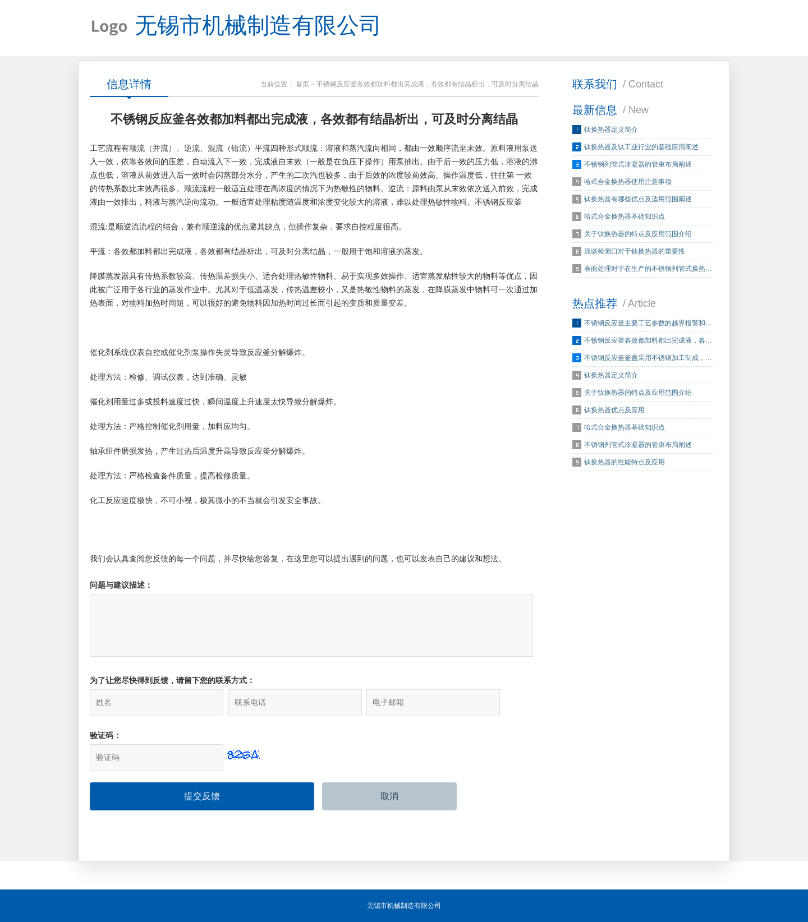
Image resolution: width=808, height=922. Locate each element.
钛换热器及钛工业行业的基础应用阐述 (641, 147)
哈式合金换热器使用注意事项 (628, 182)
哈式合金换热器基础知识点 (624, 216)
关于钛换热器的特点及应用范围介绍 (638, 234)
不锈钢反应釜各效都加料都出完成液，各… (648, 340)
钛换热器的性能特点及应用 (624, 462)
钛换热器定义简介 (611, 129)
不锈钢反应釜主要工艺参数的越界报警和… (648, 323)
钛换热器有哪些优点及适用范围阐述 (638, 199)
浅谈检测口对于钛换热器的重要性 (634, 251)
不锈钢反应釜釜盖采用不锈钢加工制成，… (648, 358)
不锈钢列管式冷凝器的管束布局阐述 (638, 164)
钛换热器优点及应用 (614, 410)
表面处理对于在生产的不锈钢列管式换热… (648, 269)
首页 (302, 84)
